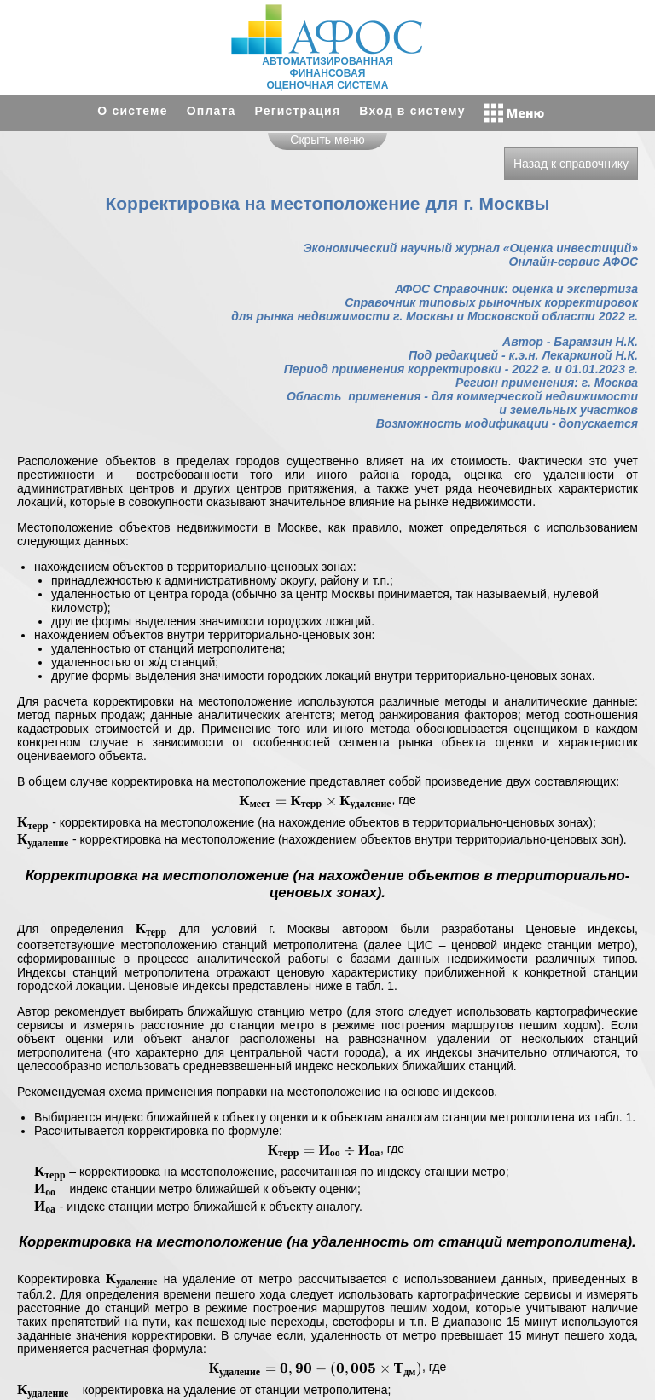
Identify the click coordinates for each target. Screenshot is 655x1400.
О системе (132, 111)
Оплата (211, 111)
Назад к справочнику (571, 163)
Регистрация (298, 111)
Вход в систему (412, 111)
